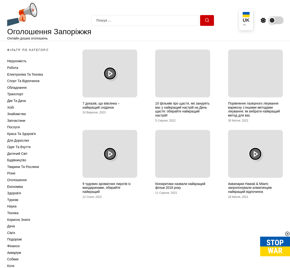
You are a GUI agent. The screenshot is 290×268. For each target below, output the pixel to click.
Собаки (12, 259)
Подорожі (14, 239)
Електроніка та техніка (25, 74)
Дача (11, 226)
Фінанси (13, 246)
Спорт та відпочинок (23, 81)
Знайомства (16, 114)
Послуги (13, 127)
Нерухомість (17, 61)
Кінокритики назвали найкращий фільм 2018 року (180, 186)
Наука (11, 206)
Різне (11, 173)
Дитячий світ (17, 154)
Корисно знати (18, 220)
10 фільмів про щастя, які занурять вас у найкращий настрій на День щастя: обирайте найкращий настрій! (182, 109)
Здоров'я (14, 193)
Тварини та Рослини (23, 167)
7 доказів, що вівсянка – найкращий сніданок (101, 105)
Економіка (15, 187)
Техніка (12, 213)
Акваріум (14, 253)
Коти (10, 266)
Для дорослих (18, 140)
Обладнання (17, 87)
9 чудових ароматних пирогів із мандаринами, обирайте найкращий (106, 188)
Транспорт (15, 94)
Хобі (10, 107)
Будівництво (16, 160)
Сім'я (11, 233)
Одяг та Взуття (19, 147)
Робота (12, 68)
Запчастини (16, 121)
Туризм (12, 200)
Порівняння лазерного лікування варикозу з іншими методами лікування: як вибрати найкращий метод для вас (254, 109)
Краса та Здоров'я (21, 134)
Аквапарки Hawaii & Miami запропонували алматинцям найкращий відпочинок (250, 188)
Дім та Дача (16, 101)
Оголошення (17, 180)
